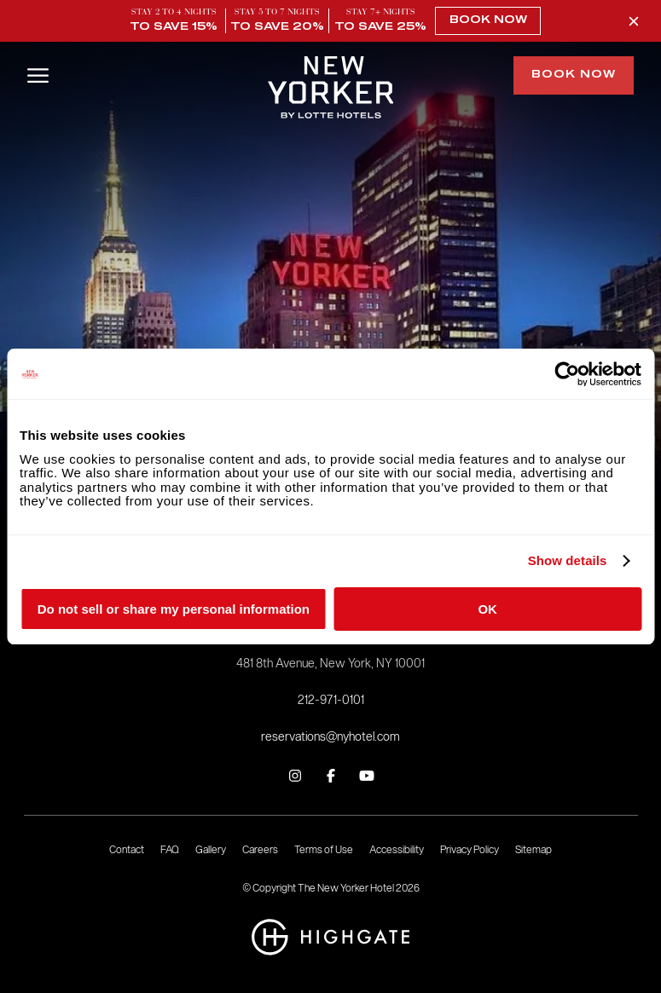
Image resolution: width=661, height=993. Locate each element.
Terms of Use (323, 849)
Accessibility (396, 849)
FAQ (169, 849)
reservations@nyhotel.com (330, 737)
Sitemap (533, 849)
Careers (260, 849)
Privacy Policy (469, 849)
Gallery (210, 849)
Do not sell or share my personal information (174, 609)
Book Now (488, 21)
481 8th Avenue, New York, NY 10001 (330, 663)
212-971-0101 (331, 700)
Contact (126, 849)
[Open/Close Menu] (38, 73)
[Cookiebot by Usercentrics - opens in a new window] (566, 374)
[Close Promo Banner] (633, 21)
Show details (567, 562)
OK (487, 609)
